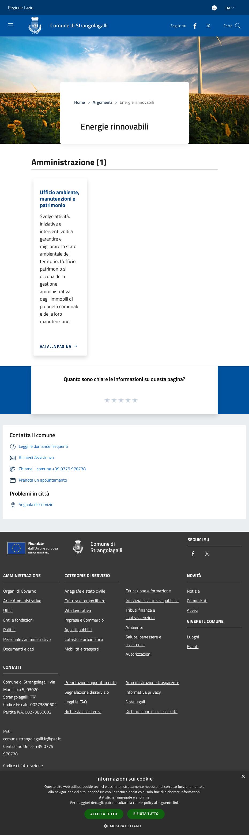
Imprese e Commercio (84, 620)
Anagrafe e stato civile (85, 591)
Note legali (135, 702)
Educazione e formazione (148, 591)
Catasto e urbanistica (84, 639)
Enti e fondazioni (18, 620)
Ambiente (134, 627)
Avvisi (192, 610)
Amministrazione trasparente (152, 682)
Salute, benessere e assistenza (143, 641)
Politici (9, 629)
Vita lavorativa (78, 610)
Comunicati (197, 600)
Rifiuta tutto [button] (146, 813)
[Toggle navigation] (10, 25)
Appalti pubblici (78, 629)
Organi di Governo (19, 591)
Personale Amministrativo (27, 639)
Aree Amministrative (22, 600)
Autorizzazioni (139, 654)
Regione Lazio (20, 7)
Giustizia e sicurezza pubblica (152, 600)
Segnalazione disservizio (87, 692)
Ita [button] (230, 8)
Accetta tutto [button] (103, 814)
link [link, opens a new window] (176, 802)
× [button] (243, 777)
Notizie (193, 591)
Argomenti (102, 102)
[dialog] (124, 803)
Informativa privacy (143, 692)
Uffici (8, 610)
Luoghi (193, 637)
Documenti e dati (18, 649)
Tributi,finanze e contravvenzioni (140, 614)
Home (79, 102)
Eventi (193, 646)
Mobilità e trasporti (82, 649)
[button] (124, 826)
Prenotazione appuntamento (90, 682)
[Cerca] (238, 26)
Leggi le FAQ (76, 702)
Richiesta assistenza (83, 711)
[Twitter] (206, 25)
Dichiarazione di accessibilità (152, 711)
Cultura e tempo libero (85, 600)
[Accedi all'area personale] (214, 8)
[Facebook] (192, 25)
